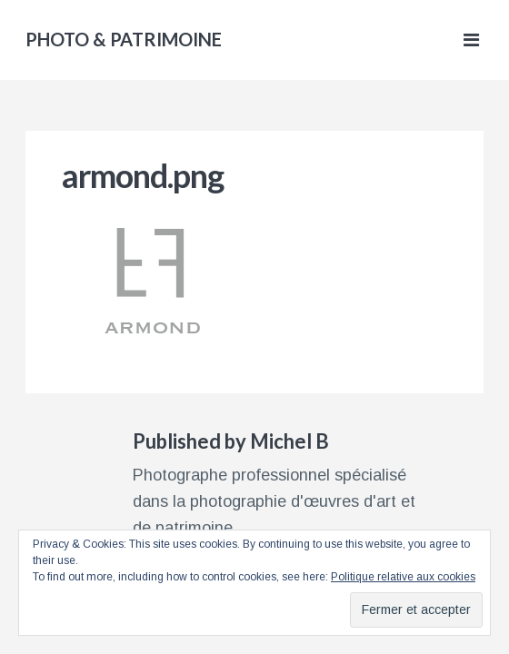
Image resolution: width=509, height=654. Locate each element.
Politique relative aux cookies (403, 576)
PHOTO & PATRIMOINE (123, 39)
